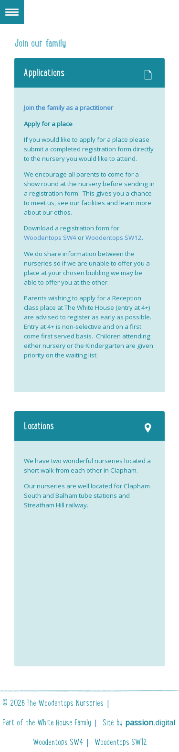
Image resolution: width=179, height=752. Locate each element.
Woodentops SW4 (50, 237)
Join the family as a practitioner (68, 107)
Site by (139, 722)
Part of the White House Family (46, 722)
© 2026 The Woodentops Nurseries (53, 703)
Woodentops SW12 (113, 237)
